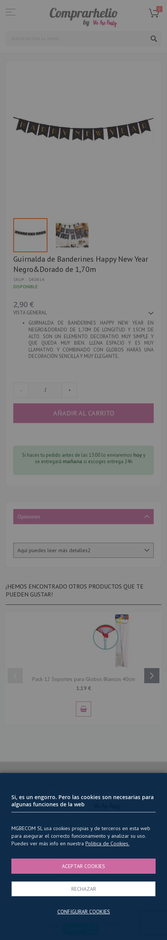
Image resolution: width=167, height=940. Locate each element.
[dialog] (83, 470)
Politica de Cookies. (107, 843)
